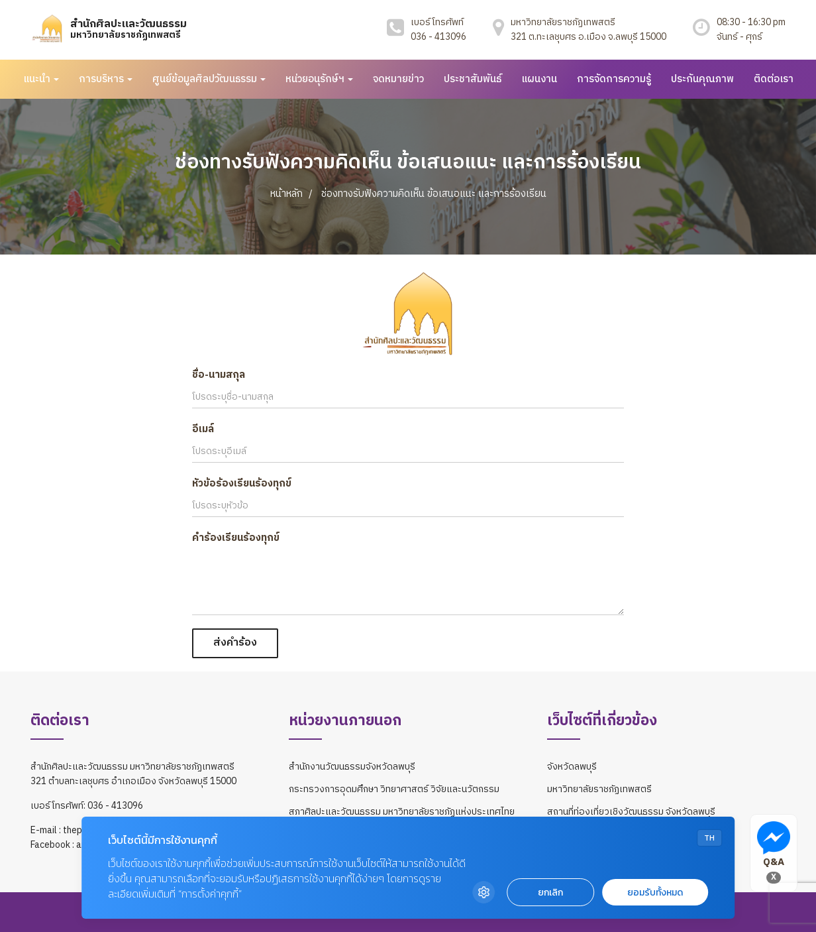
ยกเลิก (550, 893)
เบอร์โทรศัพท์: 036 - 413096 (86, 806)
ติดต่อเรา (773, 79)
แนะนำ (41, 79)
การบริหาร (105, 79)
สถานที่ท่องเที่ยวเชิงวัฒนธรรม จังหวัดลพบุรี (631, 811)
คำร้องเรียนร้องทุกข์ (236, 538)
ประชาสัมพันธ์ (472, 79)
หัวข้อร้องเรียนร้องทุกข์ (241, 483)
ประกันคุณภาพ (702, 79)
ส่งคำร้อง (235, 643)
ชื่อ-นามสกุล (218, 374)
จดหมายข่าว (398, 79)
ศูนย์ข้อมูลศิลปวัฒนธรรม (209, 79)
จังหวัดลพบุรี (572, 766)
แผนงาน (539, 79)
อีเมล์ (203, 429)
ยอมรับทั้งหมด (655, 893)
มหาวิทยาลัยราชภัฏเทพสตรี (599, 789)
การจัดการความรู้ (614, 79)
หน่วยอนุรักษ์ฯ (319, 79)
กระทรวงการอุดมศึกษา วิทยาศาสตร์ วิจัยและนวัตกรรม (394, 789)
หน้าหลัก (286, 194)
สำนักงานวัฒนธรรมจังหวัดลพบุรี (352, 766)
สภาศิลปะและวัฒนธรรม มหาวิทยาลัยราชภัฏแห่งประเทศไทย (402, 811)
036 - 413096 (438, 36)
